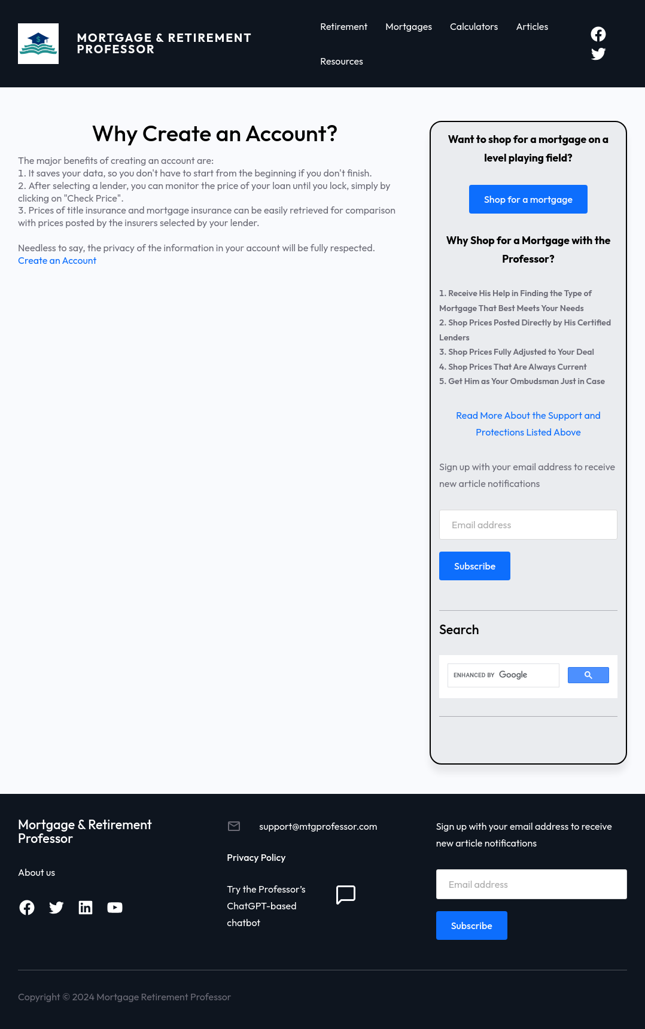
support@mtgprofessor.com (318, 826)
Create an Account (57, 260)
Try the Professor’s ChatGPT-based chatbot (266, 905)
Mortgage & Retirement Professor (164, 43)
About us (36, 872)
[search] (502, 675)
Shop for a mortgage (528, 199)
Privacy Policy (256, 857)
